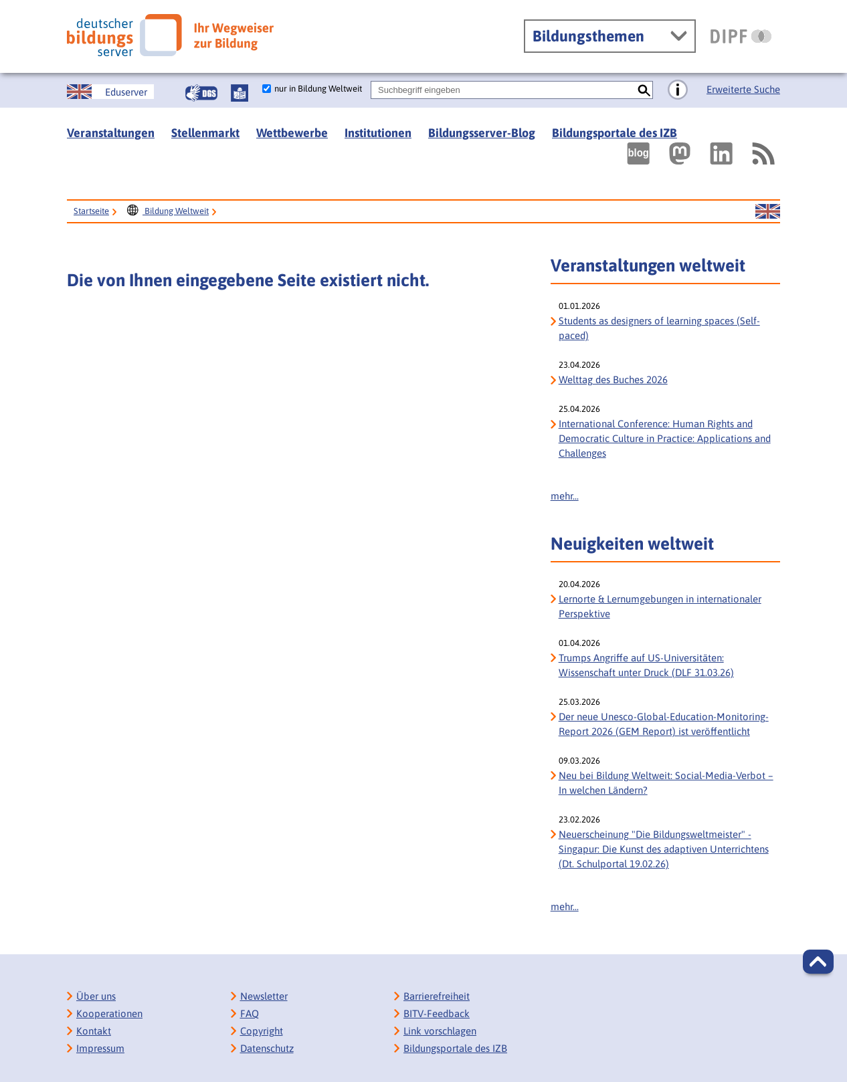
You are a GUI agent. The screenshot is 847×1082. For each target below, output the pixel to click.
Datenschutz (267, 1048)
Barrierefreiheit (436, 996)
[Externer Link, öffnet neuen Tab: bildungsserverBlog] (638, 153)
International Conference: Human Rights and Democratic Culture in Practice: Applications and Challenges (665, 438)
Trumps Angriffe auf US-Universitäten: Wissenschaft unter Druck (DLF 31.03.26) (646, 665)
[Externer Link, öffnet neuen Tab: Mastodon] (679, 153)
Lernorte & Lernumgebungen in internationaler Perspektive (660, 606)
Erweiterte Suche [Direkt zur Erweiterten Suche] (743, 89)
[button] (818, 962)
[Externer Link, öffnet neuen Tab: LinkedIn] (721, 153)
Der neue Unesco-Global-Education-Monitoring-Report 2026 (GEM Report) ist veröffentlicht (664, 724)
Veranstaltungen (111, 133)
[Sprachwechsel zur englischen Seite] (110, 91)
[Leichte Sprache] (239, 93)
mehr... (565, 496)
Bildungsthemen (588, 36)
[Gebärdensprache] (201, 93)
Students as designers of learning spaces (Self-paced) (659, 328)
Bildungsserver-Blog (481, 133)
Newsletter (264, 996)
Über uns (96, 996)
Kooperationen (109, 1013)
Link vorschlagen (439, 1031)
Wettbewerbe (292, 133)
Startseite (91, 211)
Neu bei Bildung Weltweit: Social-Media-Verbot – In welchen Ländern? (666, 783)
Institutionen (378, 133)
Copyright (261, 1031)
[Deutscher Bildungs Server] (170, 35)
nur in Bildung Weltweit (318, 89)
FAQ (249, 1013)
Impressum (100, 1048)
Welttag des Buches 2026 (613, 379)
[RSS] (762, 153)
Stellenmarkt (205, 133)
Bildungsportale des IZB (614, 133)
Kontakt (93, 1031)
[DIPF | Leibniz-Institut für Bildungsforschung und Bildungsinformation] (741, 36)
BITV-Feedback (436, 1013)
